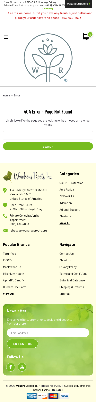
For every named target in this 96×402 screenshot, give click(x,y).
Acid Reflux (66, 189)
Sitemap (64, 293)
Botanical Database (72, 280)
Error (17, 95)
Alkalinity (65, 216)
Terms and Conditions (73, 273)
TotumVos (9, 253)
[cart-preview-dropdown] (86, 36)
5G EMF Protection (71, 183)
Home (6, 95)
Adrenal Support (69, 209)
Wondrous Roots (79, 3)
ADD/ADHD (66, 196)
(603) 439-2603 (19, 224)
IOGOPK (8, 260)
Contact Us (66, 253)
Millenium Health (13, 273)
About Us (65, 260)
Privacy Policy (68, 267)
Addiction (65, 203)
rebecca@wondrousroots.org (28, 230)
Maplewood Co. (12, 267)
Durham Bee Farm (14, 287)
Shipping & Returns (71, 287)
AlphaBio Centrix (13, 280)
